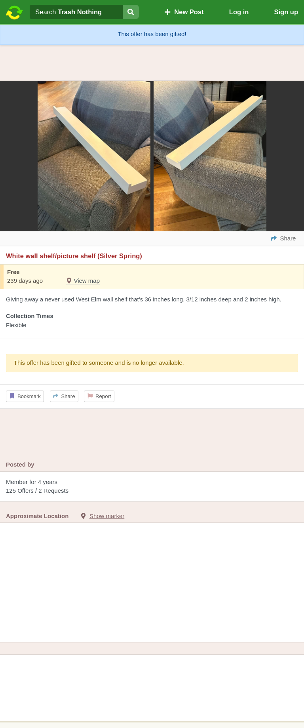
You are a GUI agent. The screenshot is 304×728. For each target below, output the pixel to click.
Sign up (286, 11)
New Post (184, 11)
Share (64, 396)
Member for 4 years (152, 486)
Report (99, 396)
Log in (239, 11)
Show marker (106, 516)
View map (83, 280)
